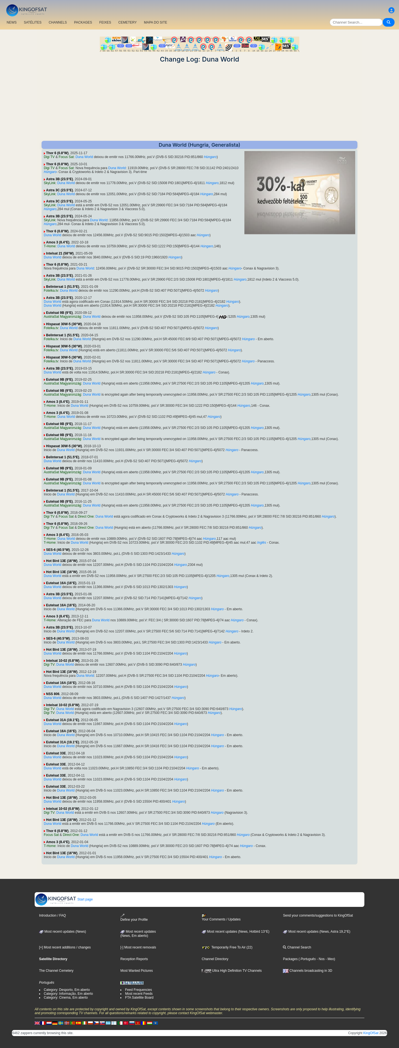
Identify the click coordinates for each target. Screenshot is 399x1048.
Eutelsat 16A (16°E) (61, 583)
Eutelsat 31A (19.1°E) (62, 720)
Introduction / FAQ (52, 915)
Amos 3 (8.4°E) (57, 242)
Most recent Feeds (138, 994)
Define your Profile (134, 918)
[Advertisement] (199, 102)
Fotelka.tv (51, 290)
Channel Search (297, 947)
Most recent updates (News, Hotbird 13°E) (235, 931)
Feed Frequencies (138, 990)
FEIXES (105, 22)
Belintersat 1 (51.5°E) (62, 287)
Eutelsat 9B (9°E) (59, 313)
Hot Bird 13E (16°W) (61, 561)
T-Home (50, 246)
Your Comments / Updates (221, 917)
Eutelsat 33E (56, 753)
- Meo (329, 959)
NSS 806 (52, 694)
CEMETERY (127, 22)
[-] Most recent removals (138, 947)
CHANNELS (58, 22)
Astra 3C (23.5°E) (59, 190)
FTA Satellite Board (139, 997)
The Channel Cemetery (56, 971)
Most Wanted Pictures (136, 971)
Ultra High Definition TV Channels (232, 971)
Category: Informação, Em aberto (68, 994)
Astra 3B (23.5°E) (59, 179)
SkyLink (49, 183)
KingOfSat (370, 1033)
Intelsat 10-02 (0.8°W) (62, 661)
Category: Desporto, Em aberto (67, 990)
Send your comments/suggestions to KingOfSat (318, 915)
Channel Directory (215, 959)
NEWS (12, 22)
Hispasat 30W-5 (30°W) (64, 324)
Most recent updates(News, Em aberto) (138, 934)
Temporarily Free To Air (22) (227, 947)
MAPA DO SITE (155, 22)
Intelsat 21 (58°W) (60, 253)
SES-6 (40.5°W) (58, 550)
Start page (64, 899)
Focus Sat (66, 157)
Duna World (84, 157)
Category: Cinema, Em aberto (66, 997)
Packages (290, 959)
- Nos (320, 959)
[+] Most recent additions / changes (65, 947)
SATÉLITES (33, 22)
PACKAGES (83, 22)
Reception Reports (134, 959)
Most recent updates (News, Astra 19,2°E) (316, 931)
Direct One (86, 516)
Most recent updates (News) (62, 931)
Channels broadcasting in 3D (307, 971)
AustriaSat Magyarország (62, 317)
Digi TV (49, 157)
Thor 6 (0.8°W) (57, 153)
